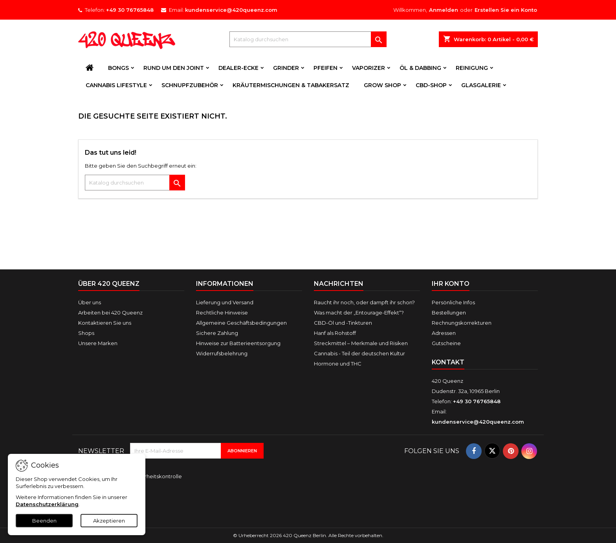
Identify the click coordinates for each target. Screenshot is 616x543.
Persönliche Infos (453, 302)
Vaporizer (368, 67)
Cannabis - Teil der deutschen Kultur (359, 353)
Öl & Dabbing (420, 67)
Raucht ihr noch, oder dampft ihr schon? (364, 302)
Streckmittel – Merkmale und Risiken (361, 343)
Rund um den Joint (173, 67)
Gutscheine (446, 343)
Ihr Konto (450, 283)
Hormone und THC (337, 363)
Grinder (286, 67)
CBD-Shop (431, 85)
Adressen (444, 333)
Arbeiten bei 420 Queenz (110, 312)
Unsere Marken (97, 343)
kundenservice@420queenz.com (231, 10)
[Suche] (308, 39)
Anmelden (443, 10)
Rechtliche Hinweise (222, 312)
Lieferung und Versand (224, 302)
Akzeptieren (109, 520)
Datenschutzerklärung (47, 504)
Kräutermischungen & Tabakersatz (291, 85)
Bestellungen (449, 312)
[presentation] (182, 498)
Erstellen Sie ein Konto (506, 10)
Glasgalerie (481, 85)
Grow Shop (382, 85)
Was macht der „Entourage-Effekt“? (359, 312)
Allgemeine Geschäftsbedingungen (241, 323)
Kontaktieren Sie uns (104, 323)
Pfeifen (325, 67)
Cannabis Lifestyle (116, 85)
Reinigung (472, 67)
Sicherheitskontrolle (156, 476)
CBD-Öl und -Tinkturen (343, 323)
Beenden (44, 520)
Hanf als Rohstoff (335, 333)
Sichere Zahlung (217, 333)
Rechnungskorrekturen (461, 323)
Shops (86, 333)
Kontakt (448, 362)
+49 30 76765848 (130, 10)
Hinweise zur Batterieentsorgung (238, 343)
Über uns (89, 302)
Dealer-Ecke (238, 67)
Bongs (118, 67)
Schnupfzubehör (189, 85)
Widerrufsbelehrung (222, 353)
